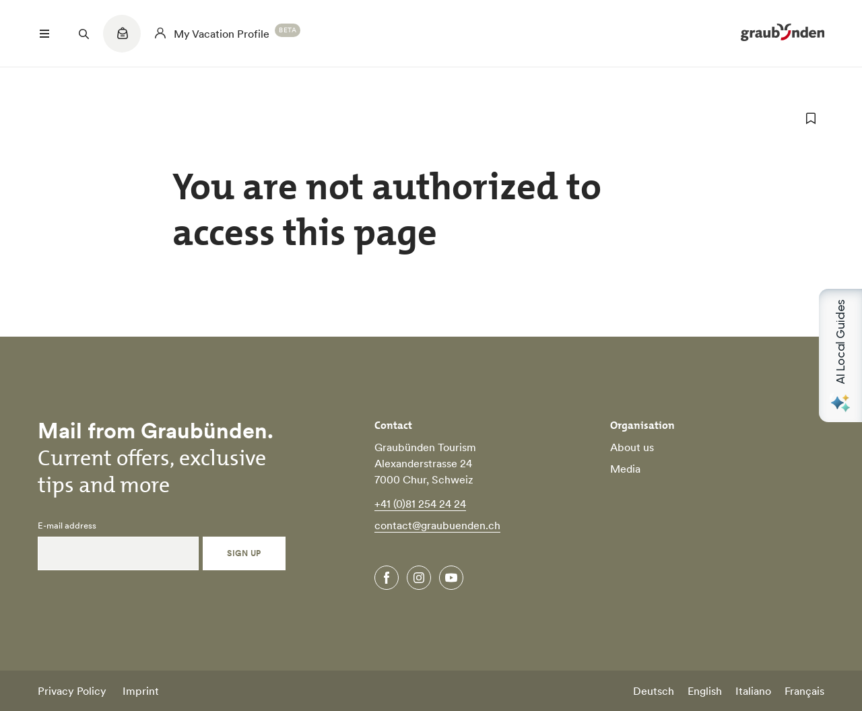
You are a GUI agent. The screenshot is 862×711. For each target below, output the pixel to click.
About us (632, 447)
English (705, 691)
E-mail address (67, 525)
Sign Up (244, 553)
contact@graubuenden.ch (437, 525)
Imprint (141, 691)
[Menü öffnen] (44, 34)
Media (625, 468)
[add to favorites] (810, 118)
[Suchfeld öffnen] (83, 34)
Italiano (753, 691)
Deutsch (653, 691)
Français (804, 691)
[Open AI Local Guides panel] (840, 355)
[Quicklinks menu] (121, 40)
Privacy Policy (72, 691)
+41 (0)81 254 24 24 (420, 503)
